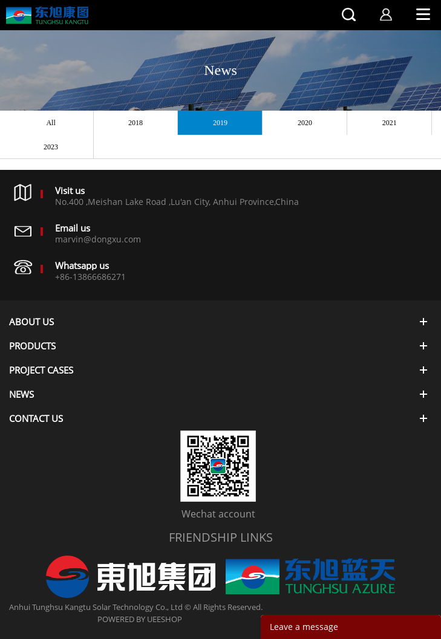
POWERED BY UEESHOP (139, 619)
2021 (389, 122)
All (50, 122)
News (220, 70)
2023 (51, 147)
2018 (135, 122)
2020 (305, 122)
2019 (220, 122)
